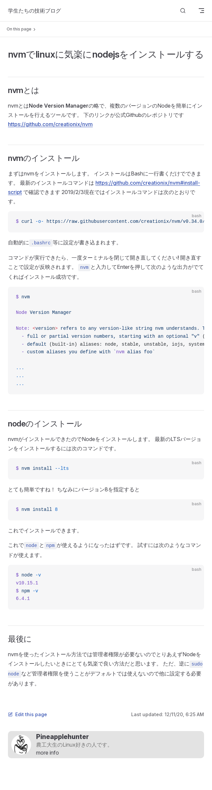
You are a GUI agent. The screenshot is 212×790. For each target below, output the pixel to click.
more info (47, 752)
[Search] (183, 11)
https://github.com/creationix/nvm (50, 124)
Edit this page (27, 714)
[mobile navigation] (201, 10)
